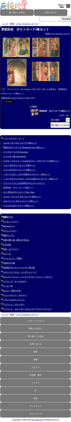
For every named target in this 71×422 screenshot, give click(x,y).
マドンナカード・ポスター (15, 295)
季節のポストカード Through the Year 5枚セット (24, 147)
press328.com (37, 420)
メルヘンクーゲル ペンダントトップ (20, 272)
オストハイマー (10, 231)
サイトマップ (36, 414)
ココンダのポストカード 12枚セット (19, 165)
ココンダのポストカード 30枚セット (19, 170)
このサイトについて (35, 321)
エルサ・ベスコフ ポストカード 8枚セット (22, 197)
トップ (5, 24)
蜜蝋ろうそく (9, 235)
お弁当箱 (7, 245)
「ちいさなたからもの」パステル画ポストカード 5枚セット (30, 179)
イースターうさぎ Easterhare (15, 152)
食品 (36, 398)
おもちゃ (36, 367)
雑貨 (12, 24)
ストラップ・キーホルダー (15, 281)
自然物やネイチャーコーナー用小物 (19, 268)
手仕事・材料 (36, 375)
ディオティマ (36, 406)
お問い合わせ (51, 12)
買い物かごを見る (17, 12)
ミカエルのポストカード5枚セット (18, 206)
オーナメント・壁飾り (13, 258)
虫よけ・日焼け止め (12, 291)
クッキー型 (8, 286)
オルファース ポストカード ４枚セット (20, 201)
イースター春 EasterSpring (14, 156)
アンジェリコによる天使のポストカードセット (24, 183)
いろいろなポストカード (27, 24)
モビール (7, 254)
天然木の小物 (9, 263)
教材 (36, 352)
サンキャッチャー (11, 222)
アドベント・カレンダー (14, 304)
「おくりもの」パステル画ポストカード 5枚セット (26, 174)
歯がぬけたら (9, 226)
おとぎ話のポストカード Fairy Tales (18, 192)
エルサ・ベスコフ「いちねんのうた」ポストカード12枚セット (31, 161)
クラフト (36, 383)
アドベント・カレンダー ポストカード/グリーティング (27, 309)
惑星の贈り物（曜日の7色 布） (16, 240)
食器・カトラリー (11, 249)
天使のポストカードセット (13, 98)
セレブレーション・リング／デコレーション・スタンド (27, 277)
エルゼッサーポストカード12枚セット (20, 143)
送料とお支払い (35, 328)
